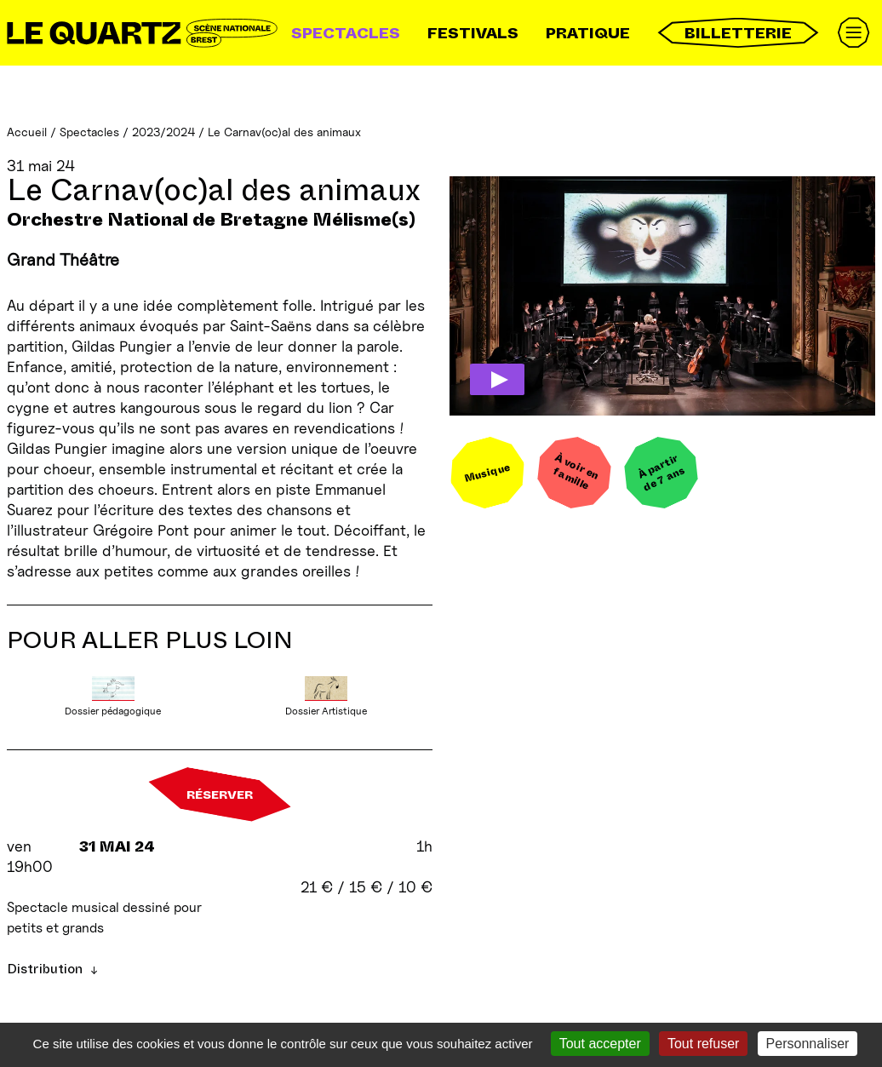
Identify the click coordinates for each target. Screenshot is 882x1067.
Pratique (588, 33)
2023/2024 (163, 131)
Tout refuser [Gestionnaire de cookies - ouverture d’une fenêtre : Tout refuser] (703, 1043)
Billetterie (738, 33)
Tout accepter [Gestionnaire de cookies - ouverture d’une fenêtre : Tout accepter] (600, 1043)
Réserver (219, 794)
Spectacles (345, 33)
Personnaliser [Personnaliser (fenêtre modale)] (808, 1043)
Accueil (27, 131)
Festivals (472, 33)
